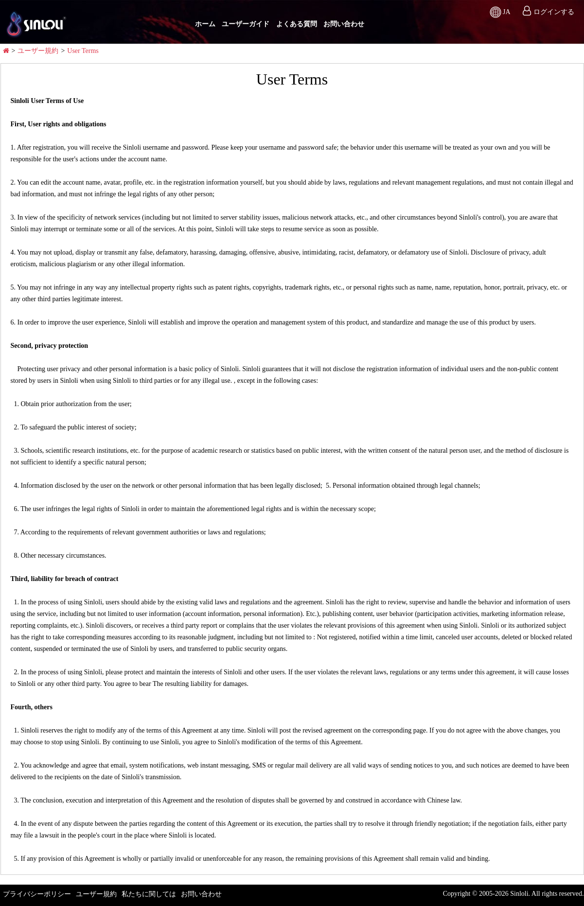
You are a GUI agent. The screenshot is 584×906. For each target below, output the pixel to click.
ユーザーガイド (245, 24)
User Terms (82, 50)
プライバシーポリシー (37, 894)
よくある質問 (296, 24)
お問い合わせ (343, 24)
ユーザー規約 (38, 50)
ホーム (205, 24)
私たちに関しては (149, 894)
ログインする (553, 12)
